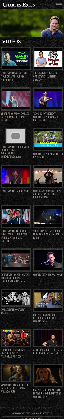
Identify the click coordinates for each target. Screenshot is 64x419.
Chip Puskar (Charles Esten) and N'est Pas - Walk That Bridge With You (47, 194)
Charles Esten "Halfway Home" (48, 275)
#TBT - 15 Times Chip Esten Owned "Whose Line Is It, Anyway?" (45, 76)
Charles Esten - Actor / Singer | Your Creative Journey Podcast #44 (15, 76)
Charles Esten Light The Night (15, 191)
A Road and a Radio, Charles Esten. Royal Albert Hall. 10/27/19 (15, 117)
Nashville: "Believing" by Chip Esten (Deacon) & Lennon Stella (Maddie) (15, 388)
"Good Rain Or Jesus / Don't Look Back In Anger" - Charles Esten (48, 234)
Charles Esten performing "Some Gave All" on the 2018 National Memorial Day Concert (14, 236)
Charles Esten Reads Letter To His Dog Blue (48, 155)
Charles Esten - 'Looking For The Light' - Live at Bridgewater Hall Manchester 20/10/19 (15, 152)
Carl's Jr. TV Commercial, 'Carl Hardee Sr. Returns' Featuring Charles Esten (15, 278)
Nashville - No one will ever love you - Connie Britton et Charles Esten (47, 393)
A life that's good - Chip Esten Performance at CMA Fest (47, 351)
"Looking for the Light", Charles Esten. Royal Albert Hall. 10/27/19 (47, 117)
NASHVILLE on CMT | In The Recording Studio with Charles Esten (45, 318)
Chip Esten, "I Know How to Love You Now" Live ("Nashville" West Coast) (13, 353)
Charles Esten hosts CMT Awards (13, 311)
